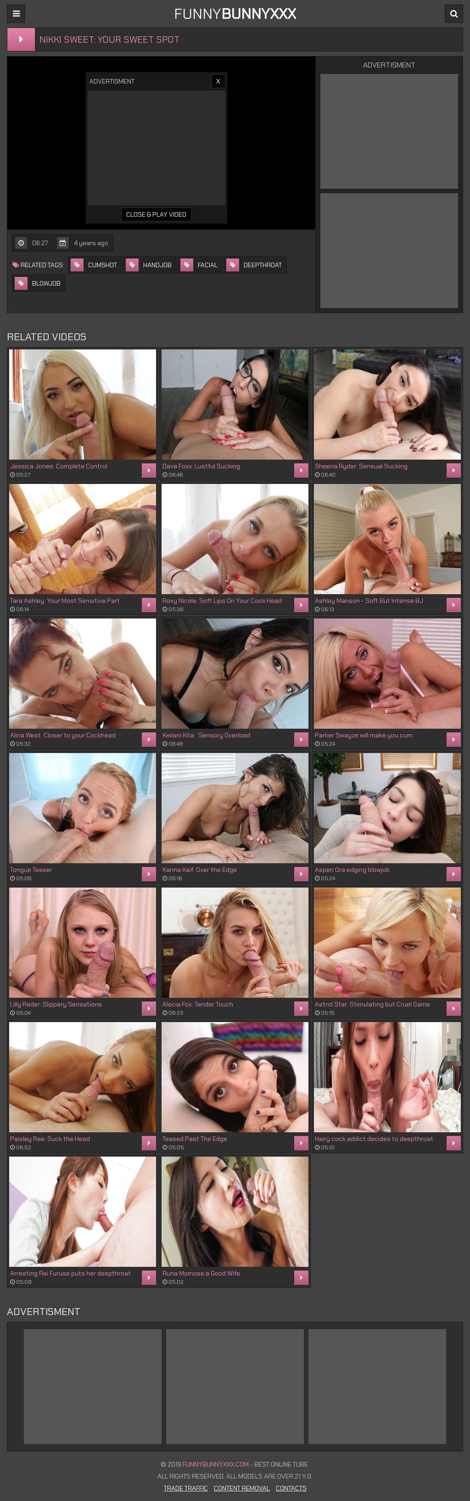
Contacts (291, 1488)
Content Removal (242, 1488)
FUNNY (235, 14)
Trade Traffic (186, 1488)
